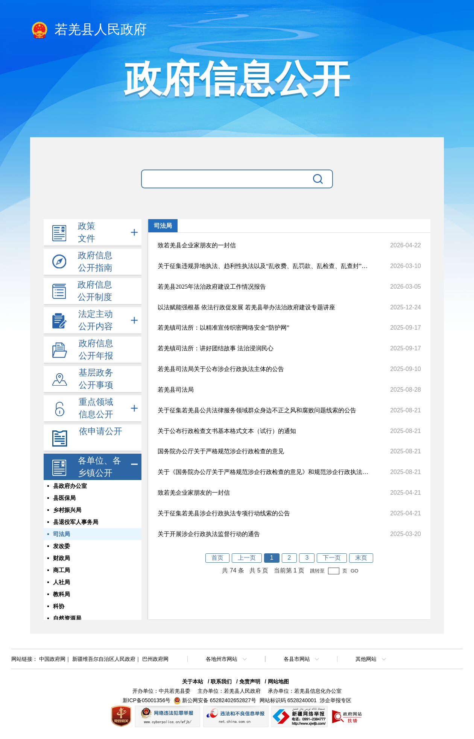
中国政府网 (52, 659)
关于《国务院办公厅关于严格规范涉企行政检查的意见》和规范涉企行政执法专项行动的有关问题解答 (263, 472)
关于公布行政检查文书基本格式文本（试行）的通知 (227, 431)
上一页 (247, 557)
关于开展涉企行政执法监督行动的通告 (209, 534)
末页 (361, 557)
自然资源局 (67, 618)
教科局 (61, 594)
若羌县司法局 (176, 389)
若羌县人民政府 (88, 30)
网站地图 (278, 681)
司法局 (61, 534)
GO (355, 571)
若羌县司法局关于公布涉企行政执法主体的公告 (221, 369)
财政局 (61, 558)
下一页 (332, 557)
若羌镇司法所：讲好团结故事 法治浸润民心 (215, 348)
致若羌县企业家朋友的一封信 (197, 245)
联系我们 (221, 681)
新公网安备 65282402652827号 (219, 700)
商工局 (61, 570)
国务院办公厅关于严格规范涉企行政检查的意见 (221, 451)
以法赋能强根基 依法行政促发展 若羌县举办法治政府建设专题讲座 (246, 307)
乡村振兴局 (67, 510)
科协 (58, 606)
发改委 (61, 546)
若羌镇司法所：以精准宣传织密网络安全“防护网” (223, 327)
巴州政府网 (155, 659)
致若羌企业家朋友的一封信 (194, 492)
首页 (217, 557)
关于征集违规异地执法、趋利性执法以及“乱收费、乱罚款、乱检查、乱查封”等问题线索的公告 (263, 266)
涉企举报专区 (335, 700)
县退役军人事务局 (75, 522)
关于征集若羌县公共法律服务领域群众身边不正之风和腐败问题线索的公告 (257, 410)
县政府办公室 (70, 486)
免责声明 (249, 681)
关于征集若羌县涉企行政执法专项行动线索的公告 (224, 513)
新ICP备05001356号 (147, 700)
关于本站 (192, 681)
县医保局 (64, 498)
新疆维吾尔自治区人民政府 (103, 659)
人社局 (61, 582)
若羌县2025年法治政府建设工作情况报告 (212, 286)
